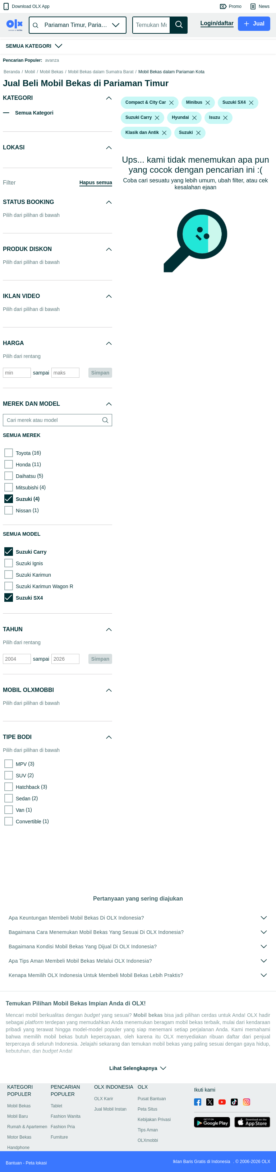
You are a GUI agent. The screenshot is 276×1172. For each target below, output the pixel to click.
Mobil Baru (17, 1116)
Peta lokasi (36, 1163)
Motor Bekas (19, 1137)
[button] (26, 6)
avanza (52, 60)
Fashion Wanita (65, 1116)
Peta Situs (147, 1109)
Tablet (56, 1105)
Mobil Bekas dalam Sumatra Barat (100, 111)
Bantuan (14, 1163)
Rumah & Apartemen (27, 1126)
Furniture (59, 1137)
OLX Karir (103, 1098)
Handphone (18, 1147)
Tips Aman (148, 1130)
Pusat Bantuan (152, 1098)
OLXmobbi (148, 1140)
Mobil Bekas (51, 111)
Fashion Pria (63, 1126)
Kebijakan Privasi (154, 1119)
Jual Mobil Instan (110, 1109)
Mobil (30, 111)
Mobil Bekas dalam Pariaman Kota (171, 111)
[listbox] (171, 142)
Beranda (12, 111)
